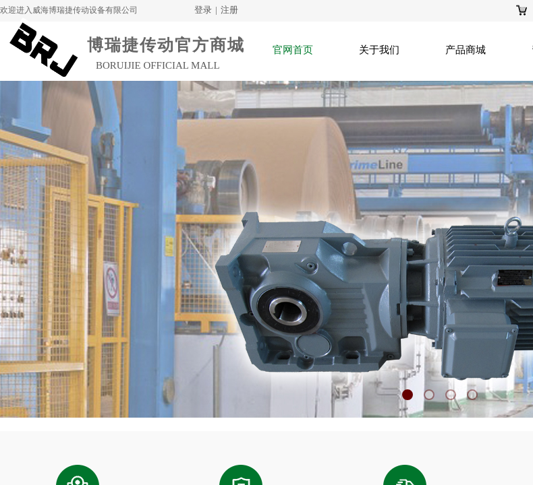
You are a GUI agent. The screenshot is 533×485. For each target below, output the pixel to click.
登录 (203, 10)
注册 (229, 10)
